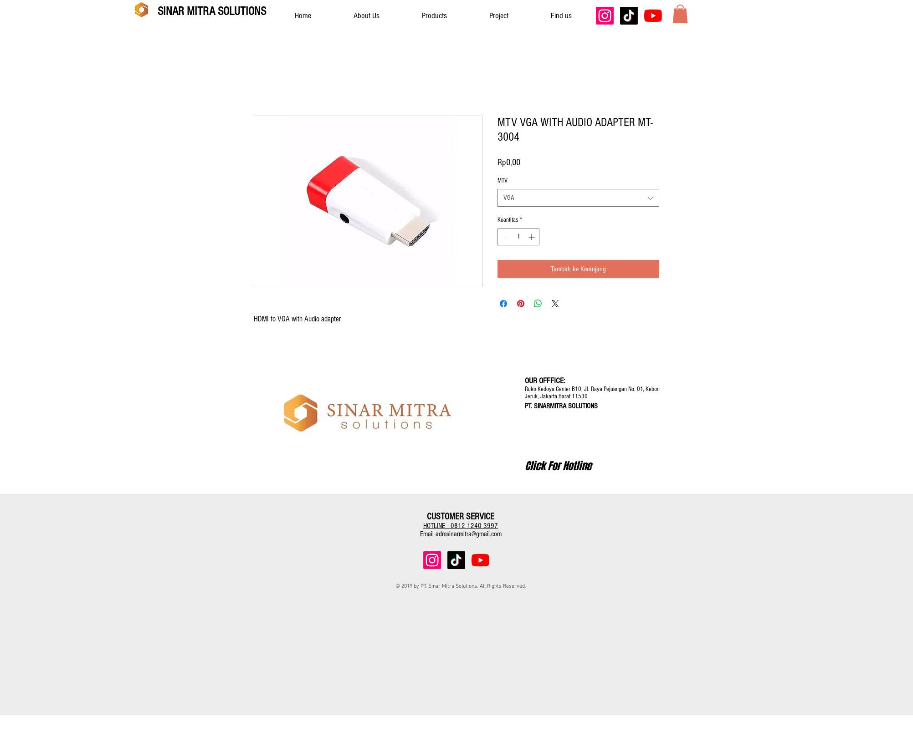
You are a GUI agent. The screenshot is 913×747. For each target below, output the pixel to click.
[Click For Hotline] (558, 466)
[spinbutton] (518, 237)
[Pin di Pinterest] (520, 303)
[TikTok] (629, 16)
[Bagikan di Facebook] (503, 303)
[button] (680, 14)
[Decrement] (504, 237)
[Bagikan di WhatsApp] (538, 303)
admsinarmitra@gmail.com (469, 534)
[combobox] (578, 198)
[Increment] (532, 237)
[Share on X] (555, 303)
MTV (503, 180)
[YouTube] (653, 16)
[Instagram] (605, 16)
